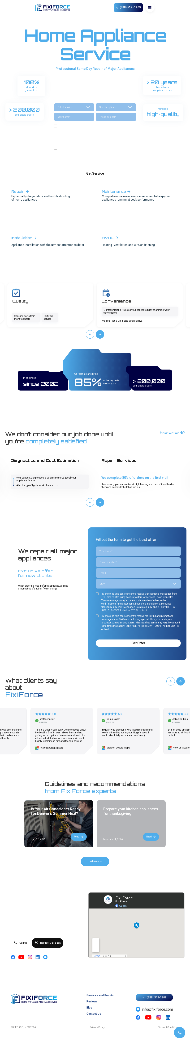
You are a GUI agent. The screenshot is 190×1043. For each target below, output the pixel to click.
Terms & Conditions (168, 1027)
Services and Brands (100, 995)
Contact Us (93, 1013)
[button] (150, 7)
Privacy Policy (97, 1027)
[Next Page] (95, 861)
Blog (89, 1007)
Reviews (92, 1001)
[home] (55, 7)
